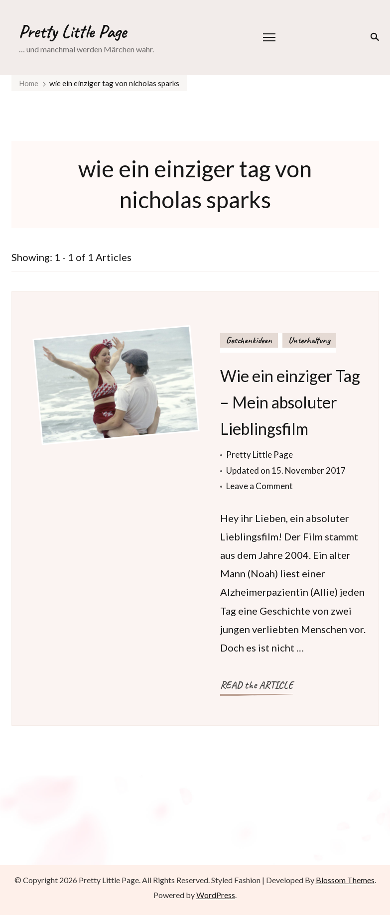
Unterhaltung (309, 340)
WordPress (215, 895)
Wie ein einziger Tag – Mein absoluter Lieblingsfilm (290, 402)
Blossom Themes (345, 880)
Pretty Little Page (73, 31)
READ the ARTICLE (256, 685)
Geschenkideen (249, 340)
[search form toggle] (373, 37)
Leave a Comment (259, 486)
